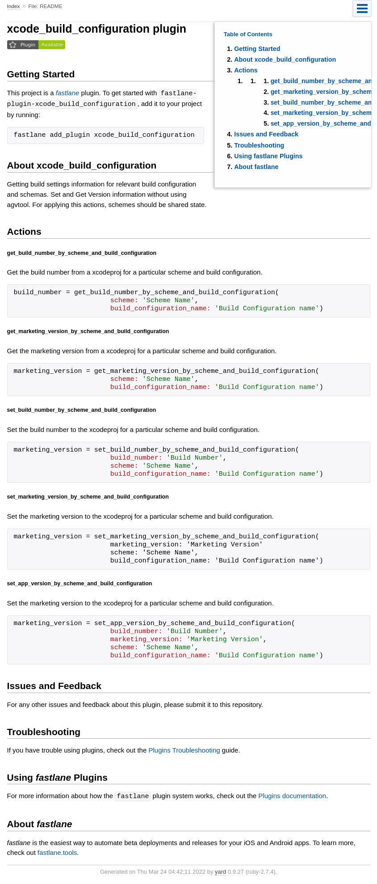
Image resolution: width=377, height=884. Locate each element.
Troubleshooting (259, 145)
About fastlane (256, 166)
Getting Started (257, 48)
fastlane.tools (57, 851)
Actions (245, 70)
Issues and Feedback (266, 134)
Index (13, 6)
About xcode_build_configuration (285, 59)
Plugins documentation (292, 795)
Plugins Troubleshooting (184, 749)
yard (220, 870)
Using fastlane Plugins (268, 156)
